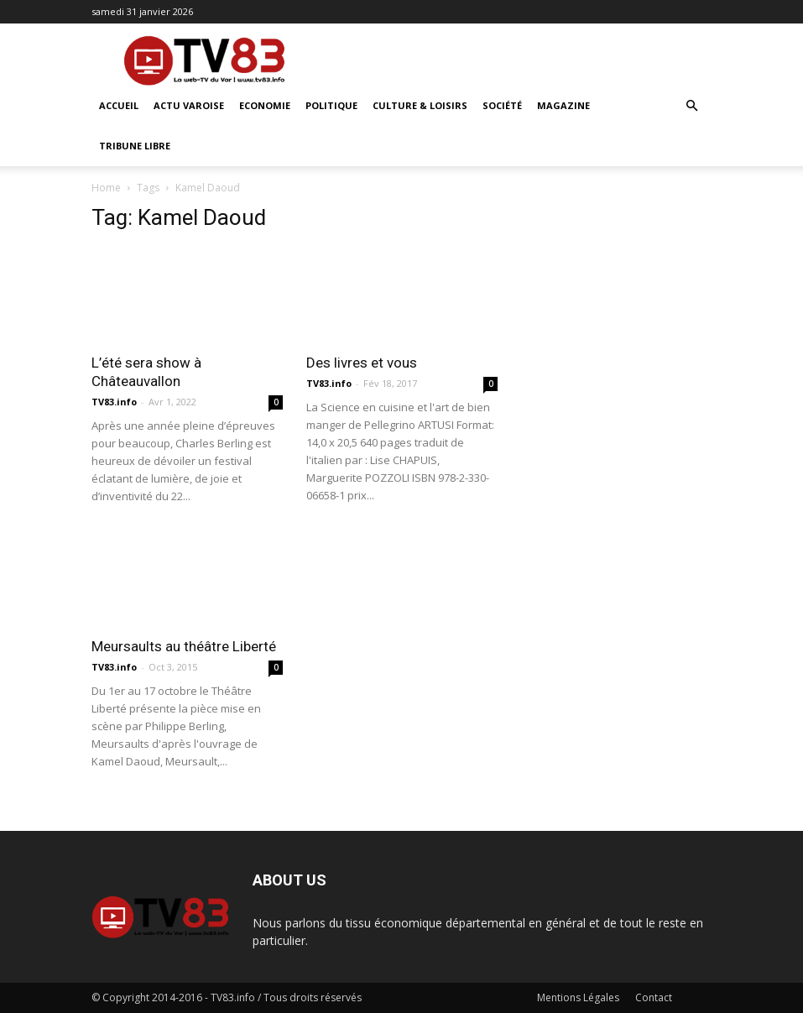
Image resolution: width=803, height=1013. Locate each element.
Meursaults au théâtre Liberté (183, 646)
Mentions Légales (578, 997)
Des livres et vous (361, 362)
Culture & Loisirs (420, 105)
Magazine (563, 105)
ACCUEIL (118, 105)
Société (502, 105)
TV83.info (114, 401)
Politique (331, 105)
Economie (264, 105)
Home (106, 187)
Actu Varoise (189, 105)
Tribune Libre (134, 145)
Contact (653, 997)
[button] (692, 106)
